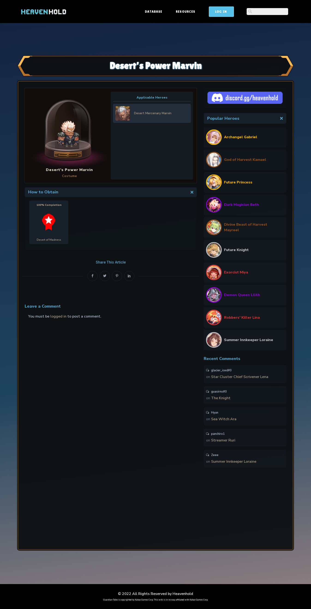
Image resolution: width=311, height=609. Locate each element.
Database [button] (188, 11)
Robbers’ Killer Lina (242, 317)
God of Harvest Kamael (245, 159)
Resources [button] (220, 11)
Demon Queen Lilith (242, 294)
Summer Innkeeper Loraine (248, 339)
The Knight (220, 398)
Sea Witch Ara (223, 420)
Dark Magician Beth (241, 204)
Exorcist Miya (236, 272)
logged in (58, 316)
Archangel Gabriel (240, 137)
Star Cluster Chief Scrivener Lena (239, 377)
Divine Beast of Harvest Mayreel (245, 227)
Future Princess (238, 182)
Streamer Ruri (223, 441)
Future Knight (236, 249)
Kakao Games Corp (144, 599)
